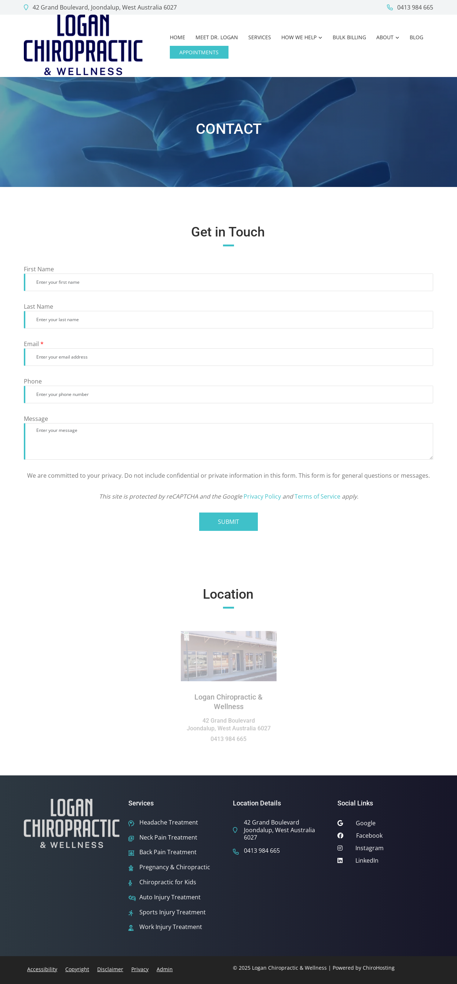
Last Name (38, 306)
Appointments (199, 52)
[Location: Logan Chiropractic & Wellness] (229, 658)
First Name (39, 269)
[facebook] (385, 837)
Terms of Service (317, 496)
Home (177, 37)
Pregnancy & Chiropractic (174, 867)
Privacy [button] (140, 969)
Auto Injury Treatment (170, 897)
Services (259, 37)
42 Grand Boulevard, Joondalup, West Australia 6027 (100, 7)
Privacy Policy (262, 496)
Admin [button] (165, 969)
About (385, 37)
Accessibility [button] (42, 969)
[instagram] (385, 850)
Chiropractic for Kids (167, 882)
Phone (33, 381)
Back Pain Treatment (168, 852)
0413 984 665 (410, 7)
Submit (228, 522)
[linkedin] (385, 862)
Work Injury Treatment (170, 927)
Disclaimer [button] (110, 969)
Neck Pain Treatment (168, 837)
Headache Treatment (168, 822)
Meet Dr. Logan (216, 37)
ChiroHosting (379, 967)
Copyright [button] (77, 969)
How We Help (299, 37)
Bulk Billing (349, 37)
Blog (416, 37)
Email (34, 344)
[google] (385, 825)
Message (36, 419)
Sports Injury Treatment (172, 912)
